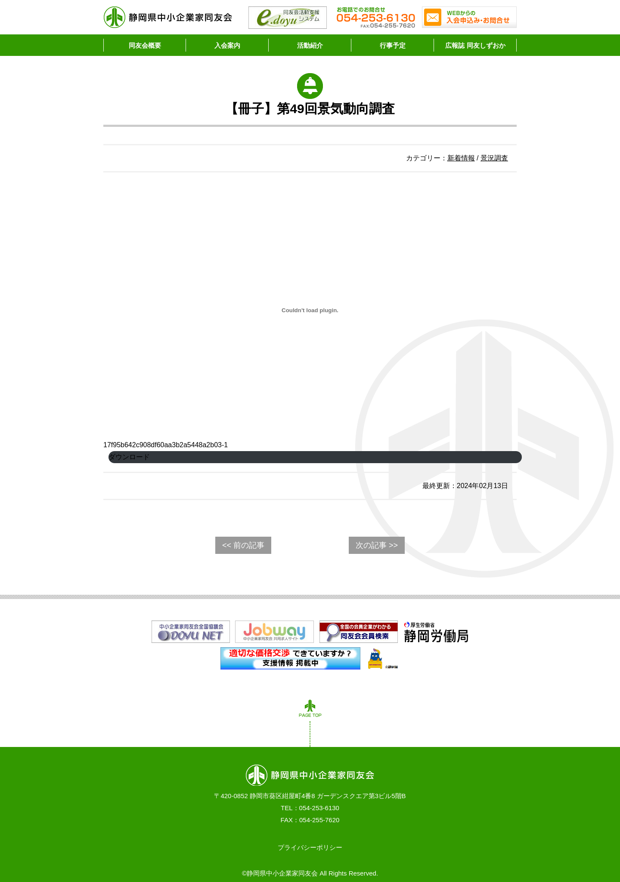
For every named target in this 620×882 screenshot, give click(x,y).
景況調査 (494, 158)
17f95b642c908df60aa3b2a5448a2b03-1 (165, 445)
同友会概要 (145, 45)
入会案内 (227, 45)
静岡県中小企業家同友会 (167, 17)
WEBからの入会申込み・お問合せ (469, 17)
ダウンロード (129, 457)
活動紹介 (310, 45)
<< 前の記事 (243, 545)
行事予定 (393, 45)
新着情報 (461, 158)
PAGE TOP (310, 710)
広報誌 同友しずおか (475, 45)
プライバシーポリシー (310, 847)
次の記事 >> (377, 545)
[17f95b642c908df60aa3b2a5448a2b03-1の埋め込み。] (310, 310)
